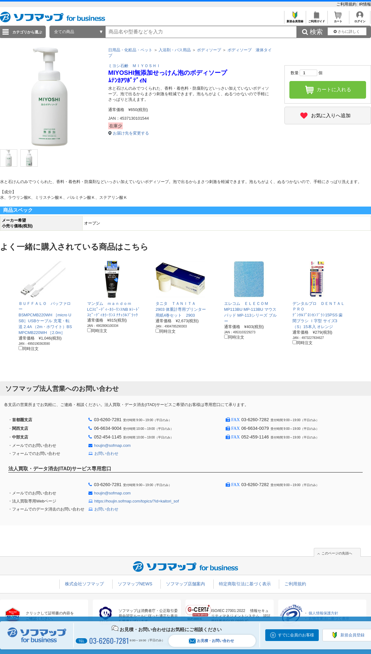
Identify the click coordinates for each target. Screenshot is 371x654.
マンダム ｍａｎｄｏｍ (109, 303)
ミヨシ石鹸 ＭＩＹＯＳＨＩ (134, 65)
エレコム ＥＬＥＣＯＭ (246, 303)
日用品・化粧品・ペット (130, 50)
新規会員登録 (295, 19)
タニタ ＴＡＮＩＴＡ (176, 303)
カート (338, 19)
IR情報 (365, 4)
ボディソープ (209, 50)
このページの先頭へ (337, 553)
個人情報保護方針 (323, 613)
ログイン (360, 19)
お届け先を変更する (131, 133)
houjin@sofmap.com (112, 445)
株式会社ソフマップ (84, 583)
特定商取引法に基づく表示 (245, 583)
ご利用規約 (347, 4)
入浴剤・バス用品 (175, 50)
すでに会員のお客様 (296, 635)
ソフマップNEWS (135, 583)
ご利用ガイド (316, 19)
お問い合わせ (106, 453)
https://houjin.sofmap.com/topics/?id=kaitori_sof (136, 501)
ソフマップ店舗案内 (185, 583)
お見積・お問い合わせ (211, 641)
